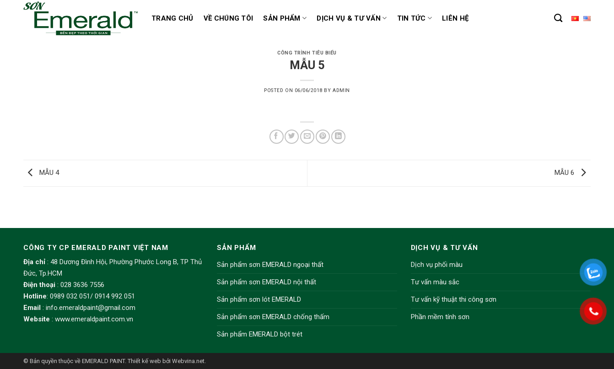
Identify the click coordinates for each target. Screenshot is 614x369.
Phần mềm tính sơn (440, 317)
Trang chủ (172, 18)
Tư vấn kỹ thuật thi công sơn (453, 299)
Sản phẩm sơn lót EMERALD (259, 299)
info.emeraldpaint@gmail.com (90, 308)
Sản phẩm (285, 18)
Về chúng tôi (228, 18)
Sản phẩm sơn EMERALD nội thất (266, 282)
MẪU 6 (573, 172)
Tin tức (414, 18)
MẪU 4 (41, 172)
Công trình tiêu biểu (307, 53)
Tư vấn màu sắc (435, 282)
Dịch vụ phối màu (437, 264)
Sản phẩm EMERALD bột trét (259, 334)
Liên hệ (455, 18)
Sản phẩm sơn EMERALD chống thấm (273, 317)
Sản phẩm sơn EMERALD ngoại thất (270, 264)
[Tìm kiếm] (558, 18)
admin (341, 90)
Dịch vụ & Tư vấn (352, 18)
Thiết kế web (144, 361)
